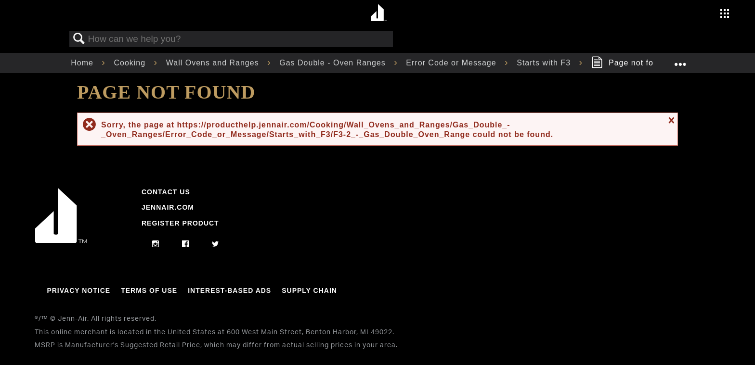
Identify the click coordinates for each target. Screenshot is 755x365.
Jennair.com (168, 207)
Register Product (180, 223)
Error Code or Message (452, 63)
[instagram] (156, 244)
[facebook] (186, 244)
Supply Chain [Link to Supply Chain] (309, 290)
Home (83, 63)
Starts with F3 (545, 63)
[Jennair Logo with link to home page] (61, 240)
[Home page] (378, 13)
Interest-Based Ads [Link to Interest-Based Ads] (229, 290)
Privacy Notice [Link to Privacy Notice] (78, 290)
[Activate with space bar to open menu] (724, 15)
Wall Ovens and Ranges (213, 63)
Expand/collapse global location (680, 60)
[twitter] (215, 244)
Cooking (131, 63)
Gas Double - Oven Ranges (333, 63)
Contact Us (166, 192)
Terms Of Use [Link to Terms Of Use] (149, 290)
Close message (670, 120)
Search (79, 39)
